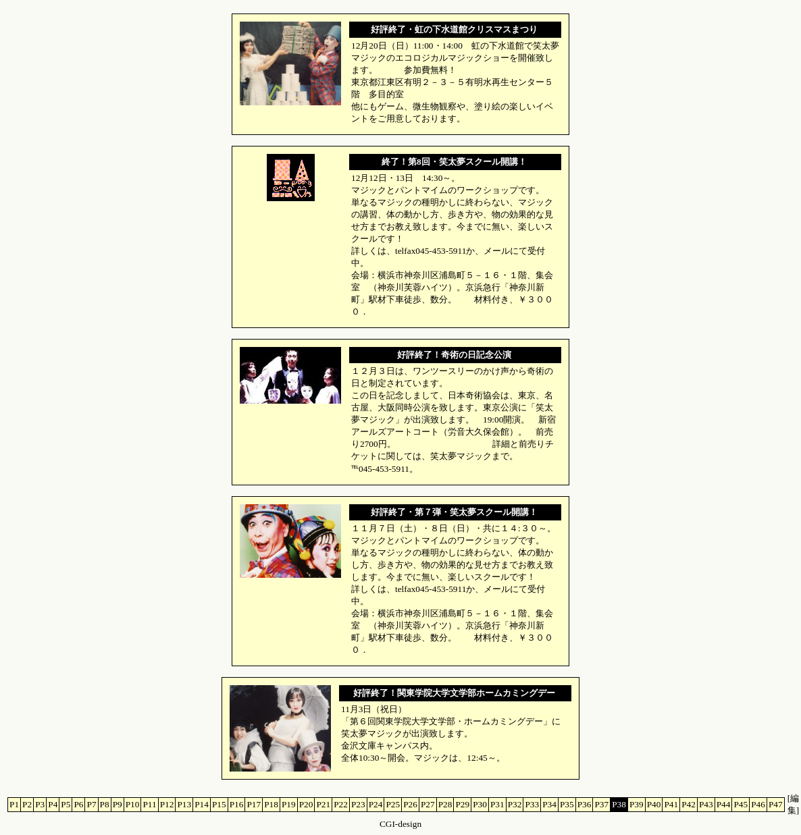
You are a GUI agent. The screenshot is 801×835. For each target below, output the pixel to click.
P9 (117, 804)
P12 (167, 804)
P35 (567, 804)
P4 (52, 804)
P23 (358, 804)
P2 (27, 804)
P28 (445, 804)
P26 (410, 804)
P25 (393, 804)
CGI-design (400, 824)
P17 (254, 804)
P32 (515, 804)
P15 (219, 804)
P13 (184, 804)
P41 (671, 804)
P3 (40, 804)
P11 (149, 804)
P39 (636, 804)
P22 (341, 804)
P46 (758, 804)
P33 (532, 804)
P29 (462, 804)
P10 (133, 804)
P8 (104, 804)
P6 (78, 804)
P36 (584, 804)
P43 (706, 804)
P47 (776, 804)
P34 (549, 804)
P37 (601, 804)
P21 (323, 804)
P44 (724, 804)
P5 (65, 804)
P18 (271, 804)
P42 (688, 804)
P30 (480, 804)
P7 (91, 804)
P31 (497, 804)
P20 (306, 804)
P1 (14, 804)
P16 (237, 804)
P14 (202, 804)
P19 (289, 804)
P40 (654, 804)
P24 (376, 804)
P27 (428, 804)
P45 (740, 804)
